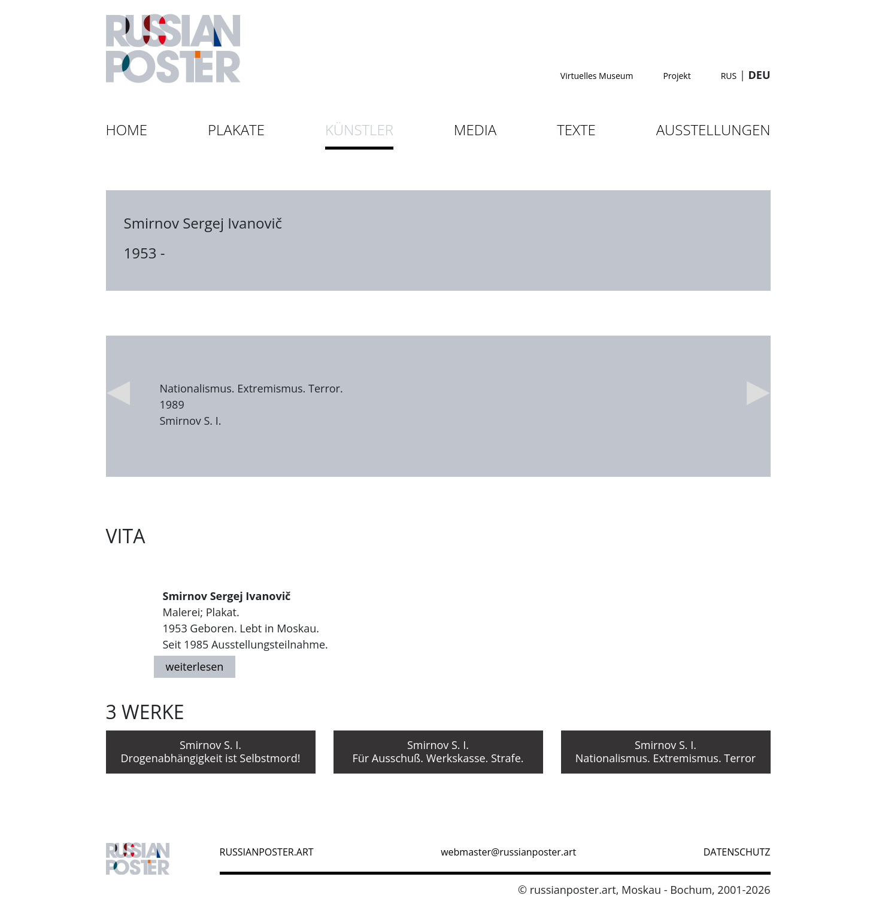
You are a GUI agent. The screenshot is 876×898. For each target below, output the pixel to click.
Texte (576, 129)
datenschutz (737, 852)
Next (759, 393)
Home (127, 129)
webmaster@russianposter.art (508, 852)
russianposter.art (267, 852)
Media (475, 129)
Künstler (359, 129)
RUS (729, 75)
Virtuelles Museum (596, 75)
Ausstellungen (713, 129)
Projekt (676, 75)
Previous (118, 393)
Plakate (236, 129)
